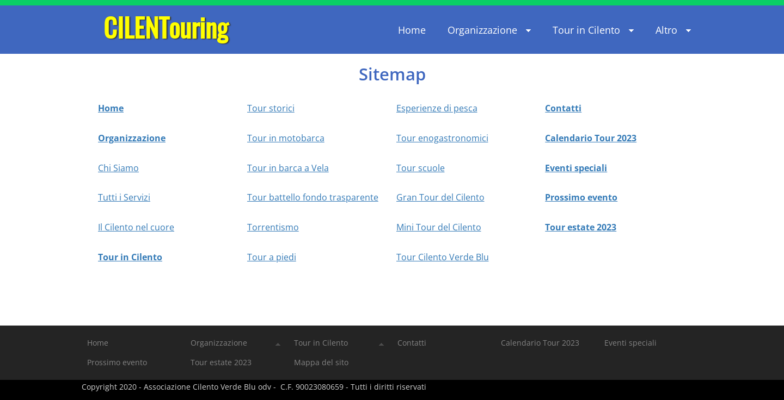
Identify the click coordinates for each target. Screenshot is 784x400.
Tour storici (271, 108)
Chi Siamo (118, 168)
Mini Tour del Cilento (438, 227)
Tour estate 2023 (580, 227)
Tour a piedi (271, 257)
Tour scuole (420, 168)
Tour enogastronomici (442, 138)
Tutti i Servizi (124, 197)
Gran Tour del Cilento (440, 197)
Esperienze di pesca (436, 108)
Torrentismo (273, 227)
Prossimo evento (581, 197)
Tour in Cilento (130, 257)
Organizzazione (132, 138)
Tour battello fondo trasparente (312, 197)
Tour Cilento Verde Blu (442, 257)
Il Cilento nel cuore (136, 227)
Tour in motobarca (285, 138)
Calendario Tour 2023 (590, 138)
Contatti (563, 108)
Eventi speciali (576, 168)
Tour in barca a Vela (288, 168)
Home (111, 108)
